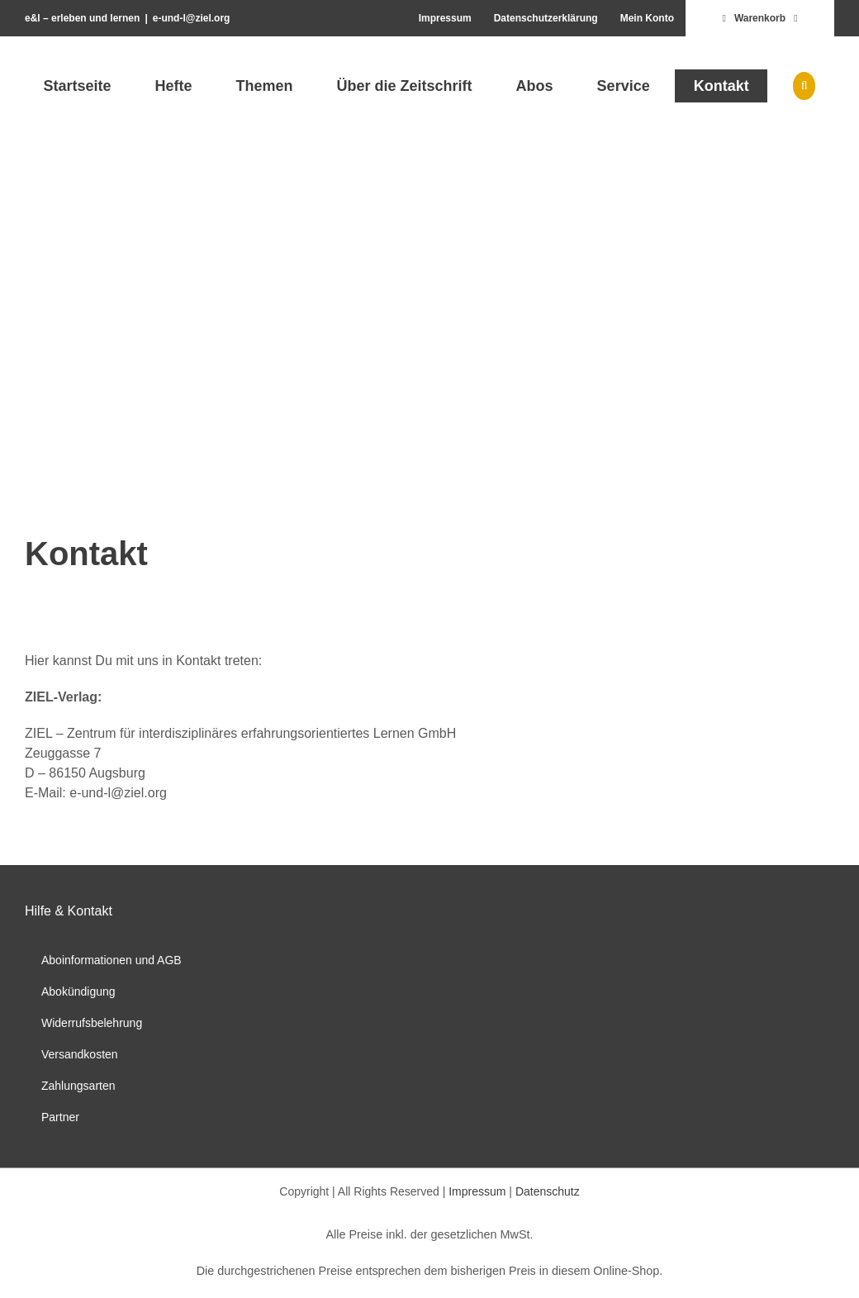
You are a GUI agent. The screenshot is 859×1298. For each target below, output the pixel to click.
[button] (804, 85)
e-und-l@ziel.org (191, 18)
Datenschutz (547, 1191)
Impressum (476, 1191)
